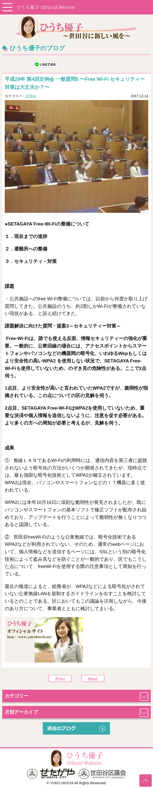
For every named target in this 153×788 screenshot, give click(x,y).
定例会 (31, 96)
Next (93, 678)
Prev (60, 678)
